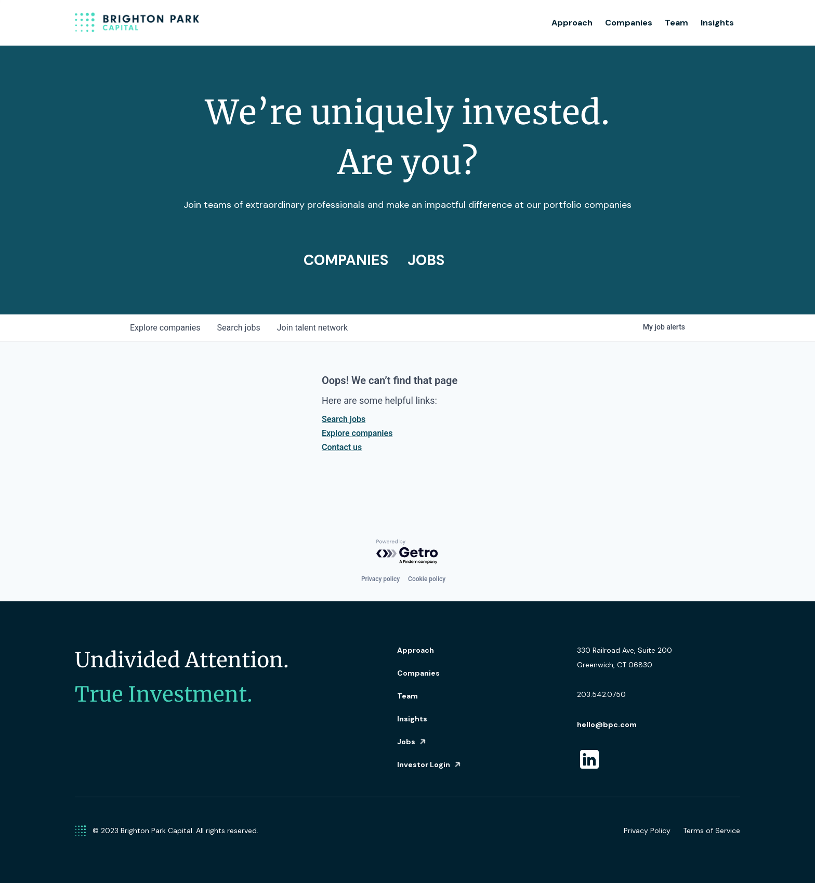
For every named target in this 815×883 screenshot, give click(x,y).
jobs (238, 328)
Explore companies (357, 433)
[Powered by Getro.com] (407, 552)
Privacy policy (380, 579)
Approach (572, 22)
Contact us (342, 447)
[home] (137, 22)
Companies (628, 22)
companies (165, 328)
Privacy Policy (647, 830)
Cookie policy (426, 579)
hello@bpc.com (607, 724)
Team (676, 22)
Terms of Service (711, 830)
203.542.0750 (601, 694)
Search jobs (343, 419)
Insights (717, 22)
